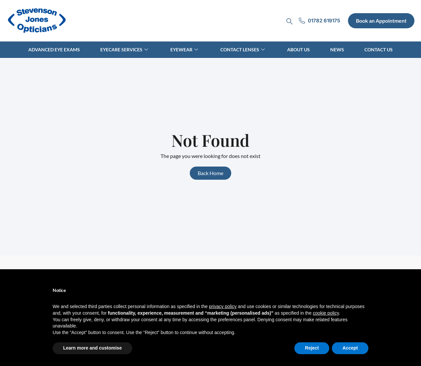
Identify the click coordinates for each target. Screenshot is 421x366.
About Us (298, 49)
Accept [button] (350, 348)
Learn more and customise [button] (92, 348)
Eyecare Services (124, 49)
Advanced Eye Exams (54, 49)
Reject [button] (312, 348)
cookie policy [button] (326, 313)
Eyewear (184, 49)
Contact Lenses (242, 49)
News (337, 49)
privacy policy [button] (222, 306)
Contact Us (378, 49)
